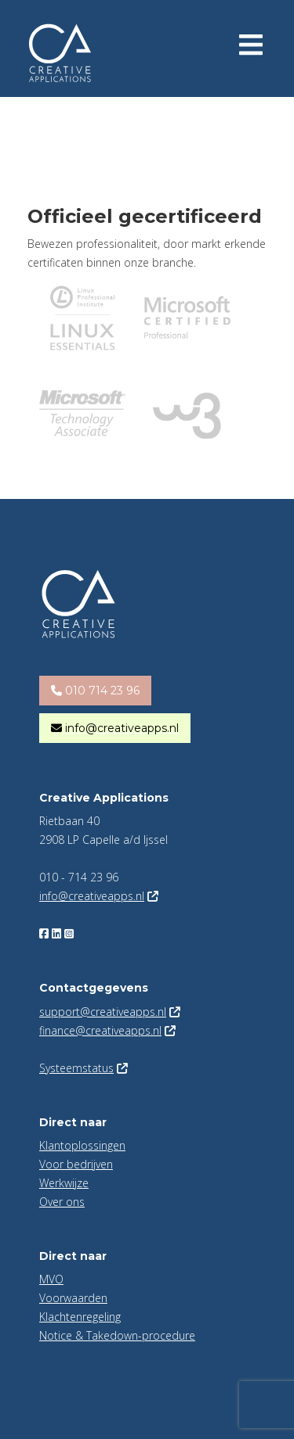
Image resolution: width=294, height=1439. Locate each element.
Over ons (62, 1201)
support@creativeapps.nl (102, 1011)
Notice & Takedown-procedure (117, 1335)
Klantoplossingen (82, 1145)
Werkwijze (64, 1182)
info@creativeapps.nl (91, 895)
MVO (51, 1279)
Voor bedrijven (76, 1164)
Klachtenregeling (80, 1316)
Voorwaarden (73, 1297)
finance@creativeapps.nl (100, 1030)
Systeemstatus (76, 1067)
